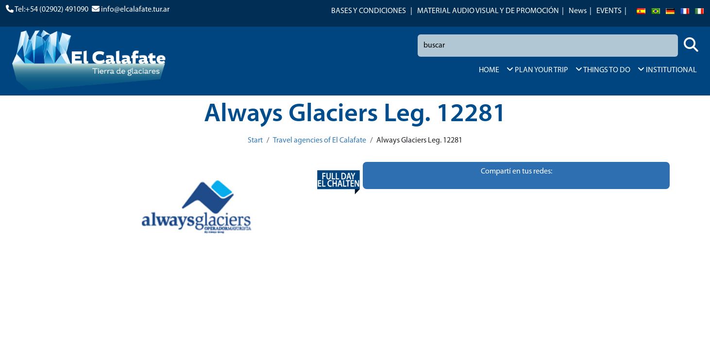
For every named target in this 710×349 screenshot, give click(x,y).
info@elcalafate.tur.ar (135, 10)
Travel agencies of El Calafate (319, 140)
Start (255, 140)
